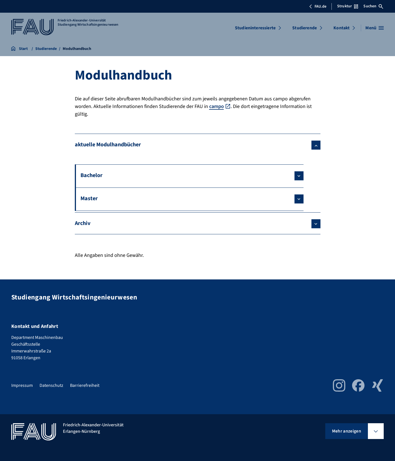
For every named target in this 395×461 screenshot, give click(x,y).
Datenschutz (51, 385)
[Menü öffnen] (374, 28)
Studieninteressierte (255, 28)
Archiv (82, 223)
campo (216, 106)
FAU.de (317, 6)
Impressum (22, 385)
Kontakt (341, 28)
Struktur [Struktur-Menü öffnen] (347, 6)
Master (89, 198)
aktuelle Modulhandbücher (108, 145)
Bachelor (91, 175)
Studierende (304, 28)
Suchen (373, 6)
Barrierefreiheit (84, 385)
